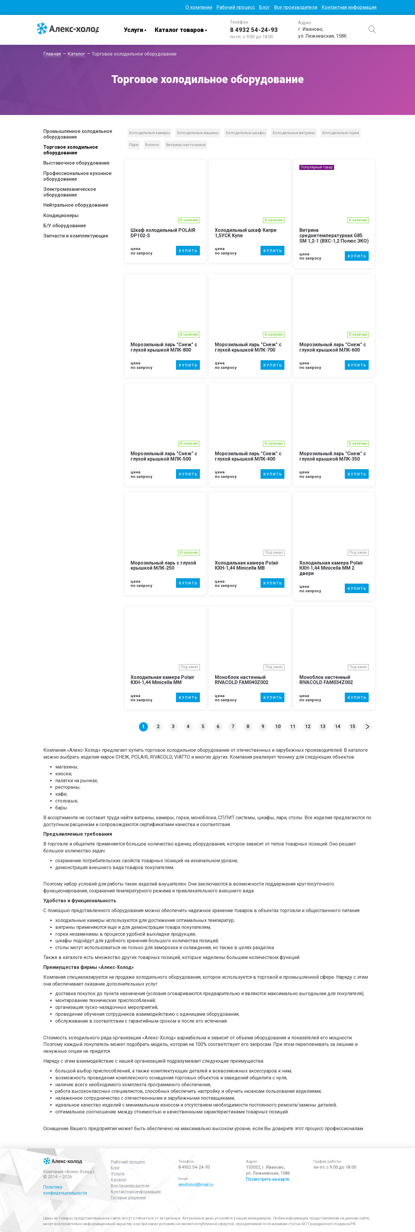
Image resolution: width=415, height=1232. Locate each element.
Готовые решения (128, 1197)
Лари (133, 144)
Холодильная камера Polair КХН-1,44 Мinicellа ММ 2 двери (331, 567)
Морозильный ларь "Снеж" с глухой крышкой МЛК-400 (248, 456)
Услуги (136, 29)
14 (337, 726)
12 (307, 726)
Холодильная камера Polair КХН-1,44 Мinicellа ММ (163, 679)
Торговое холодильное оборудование (70, 150)
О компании (199, 7)
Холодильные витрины (293, 133)
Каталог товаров (182, 29)
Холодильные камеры (149, 133)
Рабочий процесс (235, 7)
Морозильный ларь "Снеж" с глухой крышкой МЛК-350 (332, 456)
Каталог (119, 1179)
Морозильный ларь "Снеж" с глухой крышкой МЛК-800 (164, 347)
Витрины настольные (186, 144)
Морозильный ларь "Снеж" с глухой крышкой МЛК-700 (248, 347)
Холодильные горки (340, 133)
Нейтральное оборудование (75, 205)
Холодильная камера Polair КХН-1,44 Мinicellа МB (247, 564)
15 (352, 726)
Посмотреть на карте (267, 1178)
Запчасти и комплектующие (75, 236)
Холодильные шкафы (246, 133)
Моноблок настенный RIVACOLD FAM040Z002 (241, 679)
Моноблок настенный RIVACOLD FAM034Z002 (326, 679)
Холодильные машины (198, 133)
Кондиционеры (61, 215)
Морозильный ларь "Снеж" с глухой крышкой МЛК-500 (164, 456)
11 (292, 726)
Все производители (295, 7)
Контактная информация (348, 7)
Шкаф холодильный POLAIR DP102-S (163, 232)
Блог (264, 7)
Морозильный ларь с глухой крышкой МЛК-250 (163, 564)
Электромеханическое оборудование (69, 192)
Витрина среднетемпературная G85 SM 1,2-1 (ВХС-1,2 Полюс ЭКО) (334, 235)
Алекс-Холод (70, 29)
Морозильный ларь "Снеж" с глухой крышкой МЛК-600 (332, 347)
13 (322, 726)
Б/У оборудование (64, 225)
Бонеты (152, 144)
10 (278, 726)
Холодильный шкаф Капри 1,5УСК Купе (245, 232)
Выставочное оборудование (76, 163)
